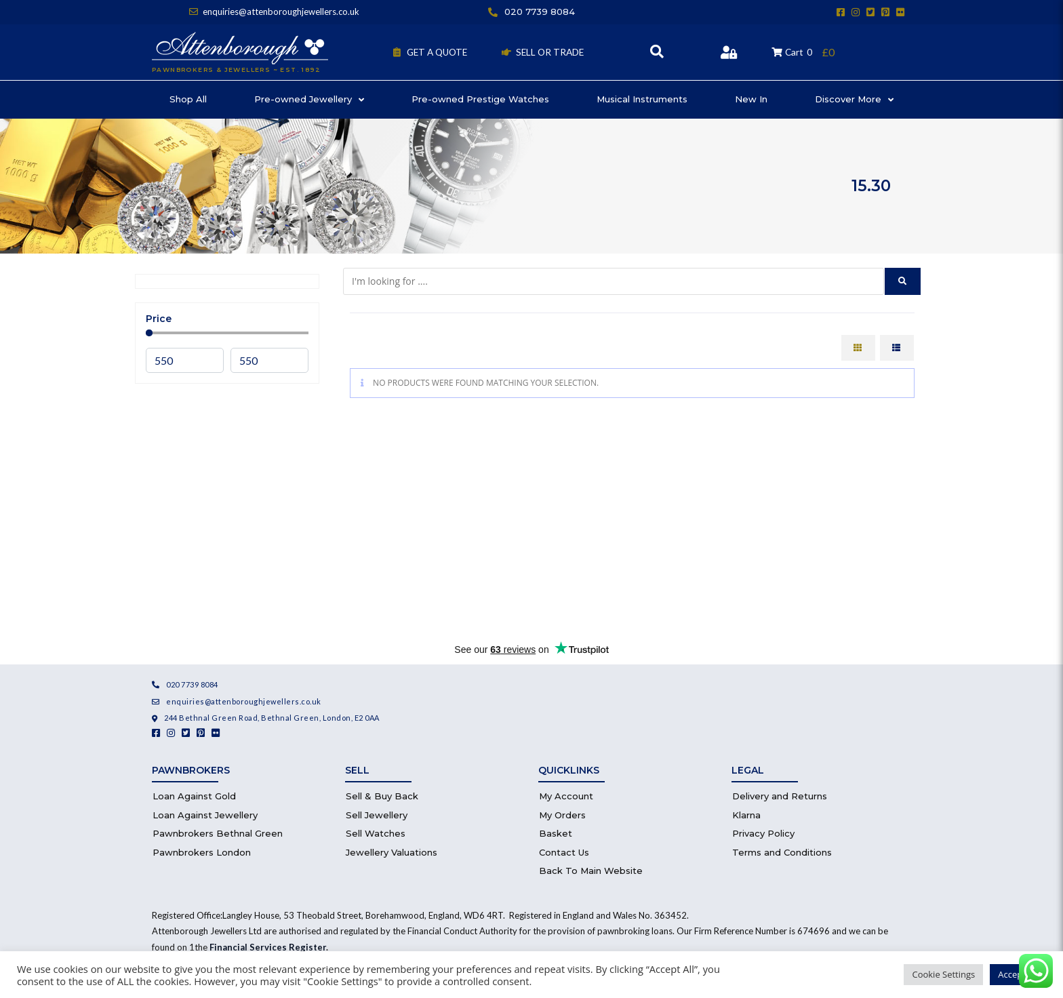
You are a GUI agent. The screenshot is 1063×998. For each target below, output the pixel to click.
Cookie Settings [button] (943, 974)
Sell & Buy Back (382, 796)
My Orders (562, 815)
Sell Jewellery (376, 815)
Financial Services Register (267, 947)
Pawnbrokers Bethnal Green (218, 833)
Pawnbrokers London (202, 852)
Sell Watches (375, 833)
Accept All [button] (1018, 974)
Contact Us (564, 852)
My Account (566, 796)
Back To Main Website (591, 870)
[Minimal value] (227, 333)
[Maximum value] (269, 360)
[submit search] (902, 281)
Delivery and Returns (779, 796)
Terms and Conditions (782, 852)
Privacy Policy (763, 833)
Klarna (746, 815)
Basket (555, 833)
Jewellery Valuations (391, 852)
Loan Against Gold (194, 796)
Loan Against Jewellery (205, 815)
